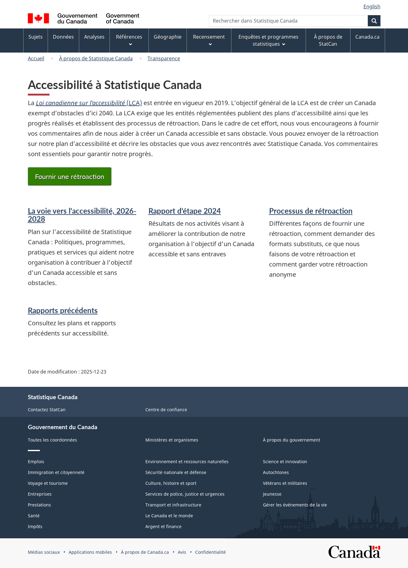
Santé (34, 516)
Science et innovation (285, 461)
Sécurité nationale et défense (175, 472)
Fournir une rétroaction (69, 176)
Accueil (36, 58)
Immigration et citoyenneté (56, 472)
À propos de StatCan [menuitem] (328, 40)
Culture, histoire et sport (170, 483)
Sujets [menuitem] (35, 36)
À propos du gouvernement (291, 440)
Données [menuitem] (63, 36)
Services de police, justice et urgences (185, 494)
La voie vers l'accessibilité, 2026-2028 (82, 214)
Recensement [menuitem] (209, 39)
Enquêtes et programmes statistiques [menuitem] (268, 40)
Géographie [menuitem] (168, 36)
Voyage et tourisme (48, 483)
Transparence (164, 58)
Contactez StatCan (47, 409)
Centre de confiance (166, 409)
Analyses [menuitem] (94, 36)
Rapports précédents (63, 310)
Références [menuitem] (129, 39)
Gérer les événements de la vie (295, 505)
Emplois (36, 461)
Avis (182, 552)
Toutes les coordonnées (52, 440)
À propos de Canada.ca (145, 552)
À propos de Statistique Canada (96, 58)
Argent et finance (163, 526)
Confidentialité (210, 552)
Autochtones (276, 472)
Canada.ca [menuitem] (367, 36)
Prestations (39, 505)
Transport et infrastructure (173, 505)
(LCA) (89, 103)
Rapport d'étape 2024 (184, 210)
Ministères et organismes (171, 440)
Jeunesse (272, 494)
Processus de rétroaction (311, 210)
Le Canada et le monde (169, 516)
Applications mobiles (90, 552)
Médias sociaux (44, 552)
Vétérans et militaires (285, 483)
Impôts (35, 526)
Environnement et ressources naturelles (187, 461)
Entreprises (40, 494)
